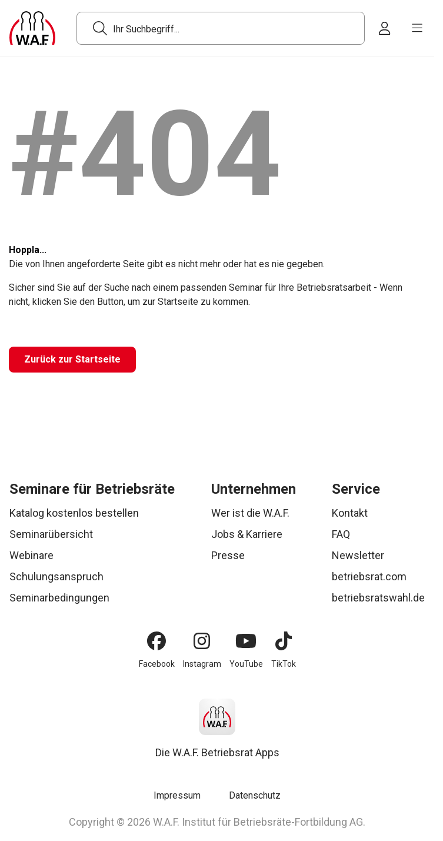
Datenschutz (255, 795)
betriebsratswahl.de (378, 597)
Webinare (31, 555)
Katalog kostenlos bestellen (74, 513)
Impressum (177, 795)
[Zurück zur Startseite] (72, 360)
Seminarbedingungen (59, 597)
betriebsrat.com (369, 576)
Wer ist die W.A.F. (250, 513)
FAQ (341, 534)
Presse (228, 555)
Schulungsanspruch (56, 576)
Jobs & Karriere (246, 534)
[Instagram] (202, 641)
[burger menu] (417, 28)
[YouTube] (246, 641)
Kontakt (350, 513)
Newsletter (358, 555)
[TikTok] (283, 641)
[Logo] (32, 28)
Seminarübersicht (51, 534)
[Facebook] (156, 641)
